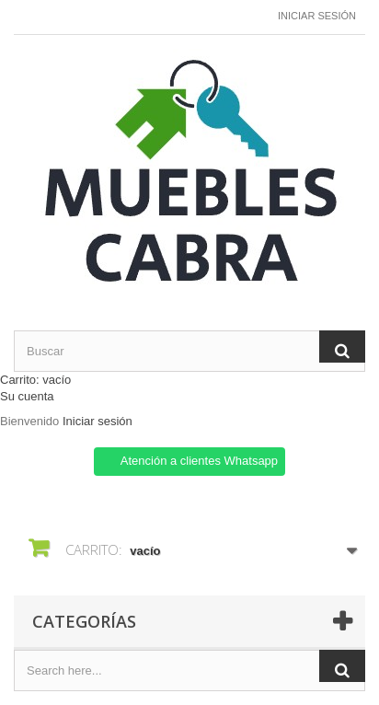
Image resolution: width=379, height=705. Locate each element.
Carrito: (35, 380)
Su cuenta (27, 396)
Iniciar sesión (317, 15)
